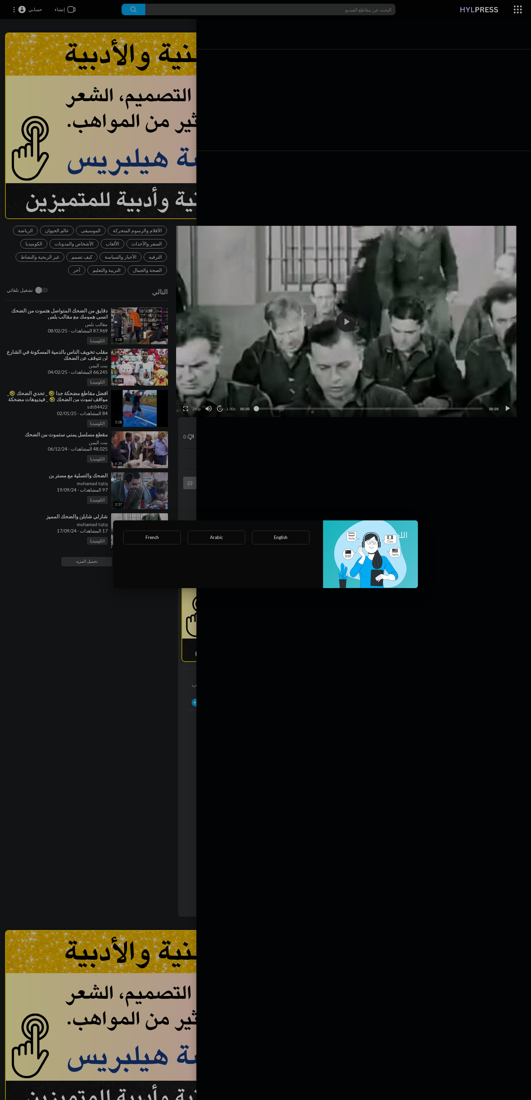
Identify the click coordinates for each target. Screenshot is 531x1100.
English (281, 537)
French (152, 537)
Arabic (216, 537)
